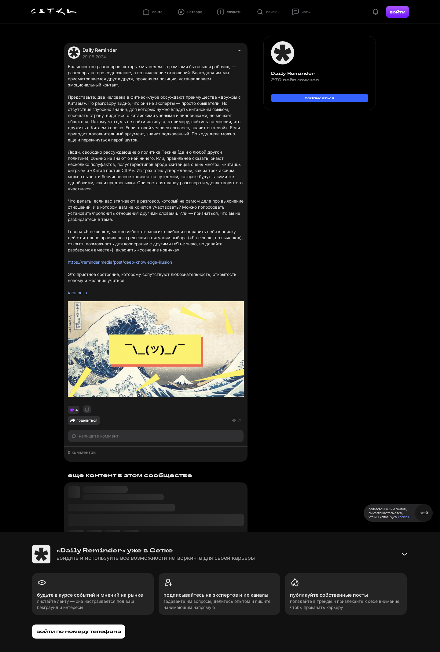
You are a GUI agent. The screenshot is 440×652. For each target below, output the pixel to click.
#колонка (77, 292)
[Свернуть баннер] (404, 554)
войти (397, 12)
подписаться (320, 98)
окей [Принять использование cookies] (424, 512)
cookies (403, 517)
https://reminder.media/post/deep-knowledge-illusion (120, 262)
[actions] (239, 50)
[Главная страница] (54, 12)
